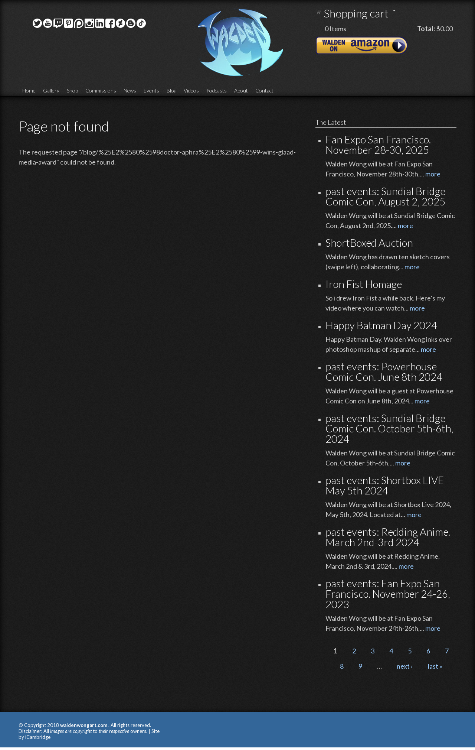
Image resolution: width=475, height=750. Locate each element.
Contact (264, 90)
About (241, 90)
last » (435, 666)
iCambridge (37, 737)
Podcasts (216, 90)
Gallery (51, 90)
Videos (191, 90)
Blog (171, 90)
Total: (426, 29)
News (130, 90)
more (432, 174)
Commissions (100, 90)
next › (405, 666)
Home (29, 90)
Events (151, 90)
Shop (72, 90)
